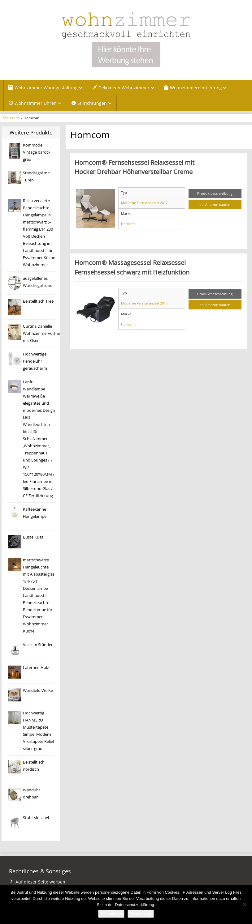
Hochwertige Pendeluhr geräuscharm (35, 361)
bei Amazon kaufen (214, 204)
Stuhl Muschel (36, 817)
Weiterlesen (140, 913)
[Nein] (244, 904)
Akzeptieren (111, 913)
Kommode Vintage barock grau (36, 152)
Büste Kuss (33, 537)
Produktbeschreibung (214, 193)
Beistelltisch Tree (38, 301)
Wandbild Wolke (38, 690)
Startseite (11, 117)
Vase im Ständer (38, 644)
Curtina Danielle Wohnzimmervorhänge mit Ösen (44, 333)
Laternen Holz (36, 667)
